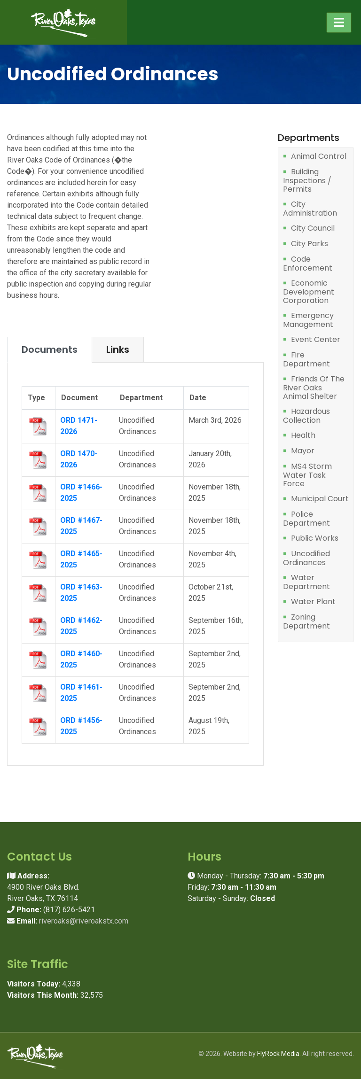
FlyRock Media (278, 1053)
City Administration (310, 208)
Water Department (306, 582)
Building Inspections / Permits (307, 181)
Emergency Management (308, 320)
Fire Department (306, 359)
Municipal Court (320, 499)
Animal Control (318, 156)
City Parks (309, 244)
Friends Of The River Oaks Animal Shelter (314, 388)
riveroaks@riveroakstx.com (83, 920)
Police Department (306, 519)
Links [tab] (117, 349)
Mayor (302, 451)
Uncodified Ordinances (306, 558)
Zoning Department (306, 621)
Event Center (315, 339)
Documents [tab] (50, 349)
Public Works (314, 538)
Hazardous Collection (306, 416)
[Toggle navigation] (339, 22)
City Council (313, 228)
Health (303, 435)
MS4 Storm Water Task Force (307, 475)
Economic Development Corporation (308, 292)
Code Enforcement (307, 263)
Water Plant (313, 602)
